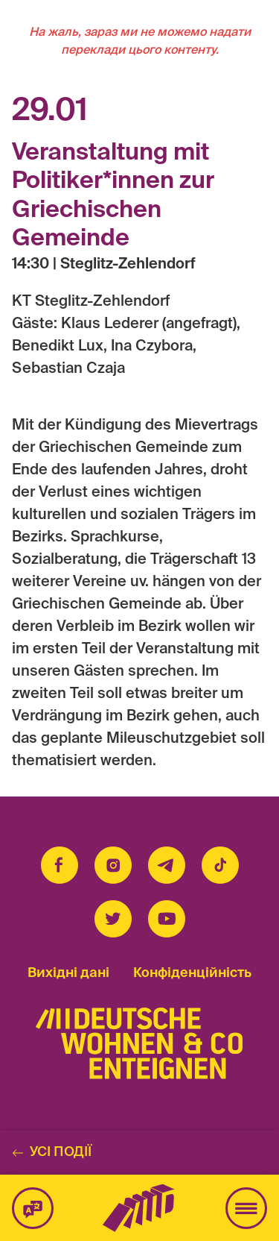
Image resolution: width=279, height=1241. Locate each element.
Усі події (52, 1152)
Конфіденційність (192, 973)
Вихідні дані (68, 973)
